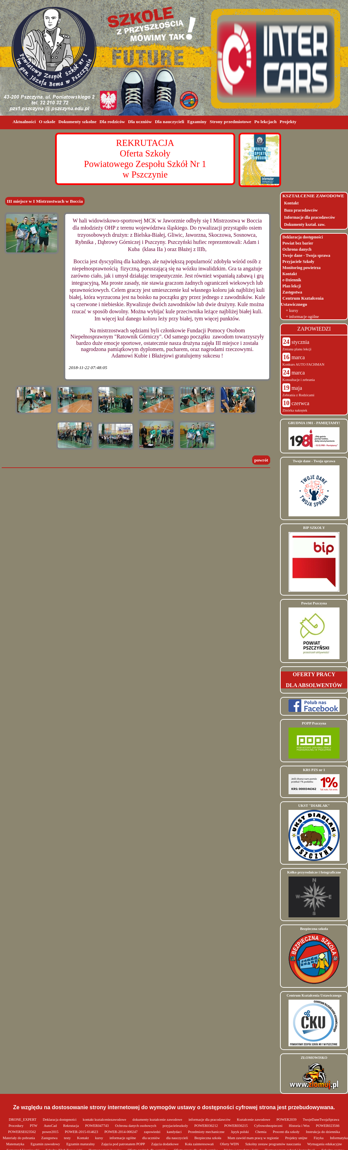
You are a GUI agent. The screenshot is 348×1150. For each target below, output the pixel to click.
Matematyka (15, 1144)
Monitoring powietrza (301, 267)
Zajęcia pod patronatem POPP (123, 1144)
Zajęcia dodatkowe (165, 1144)
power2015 (50, 1132)
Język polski (240, 1132)
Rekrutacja (71, 1126)
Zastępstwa (292, 292)
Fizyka (319, 1138)
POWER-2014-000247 (121, 1132)
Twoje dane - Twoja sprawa (306, 255)
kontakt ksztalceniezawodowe (105, 1119)
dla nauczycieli (177, 1138)
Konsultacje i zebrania (298, 380)
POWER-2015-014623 (82, 1132)
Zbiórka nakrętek (294, 410)
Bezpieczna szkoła (208, 1138)
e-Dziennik (291, 280)
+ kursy (292, 310)
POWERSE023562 (22, 1132)
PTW (34, 1126)
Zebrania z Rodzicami (298, 395)
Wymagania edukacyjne (324, 1144)
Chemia (261, 1132)
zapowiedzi (152, 1132)
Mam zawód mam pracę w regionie (254, 1138)
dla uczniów (151, 1138)
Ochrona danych (296, 249)
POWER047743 (97, 1126)
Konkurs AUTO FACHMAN (303, 364)
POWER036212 (206, 1126)
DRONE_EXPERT (23, 1119)
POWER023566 (328, 1126)
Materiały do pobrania (19, 1138)
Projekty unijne (296, 1138)
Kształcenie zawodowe (254, 1119)
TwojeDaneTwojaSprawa (321, 1119)
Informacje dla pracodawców (309, 217)
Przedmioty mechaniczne (206, 1132)
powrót (261, 460)
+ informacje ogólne (302, 316)
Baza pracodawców (301, 210)
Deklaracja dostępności (302, 237)
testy (68, 1138)
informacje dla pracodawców (210, 1119)
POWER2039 (287, 1119)
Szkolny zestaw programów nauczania (273, 1144)
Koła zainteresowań (199, 1144)
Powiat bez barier (297, 243)
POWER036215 (236, 1126)
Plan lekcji (291, 286)
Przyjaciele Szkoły (298, 261)
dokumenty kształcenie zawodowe (158, 1119)
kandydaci (174, 1132)
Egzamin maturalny (80, 1144)
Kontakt (291, 203)
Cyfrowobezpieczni (268, 1126)
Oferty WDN (230, 1144)
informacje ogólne (123, 1138)
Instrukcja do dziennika (323, 1132)
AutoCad (51, 1126)
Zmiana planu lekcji (296, 349)
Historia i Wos (300, 1126)
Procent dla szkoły (286, 1132)
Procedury (16, 1126)
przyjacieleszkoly (176, 1126)
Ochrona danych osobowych (136, 1126)
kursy (99, 1138)
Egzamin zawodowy (46, 1144)
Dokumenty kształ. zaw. (304, 224)
